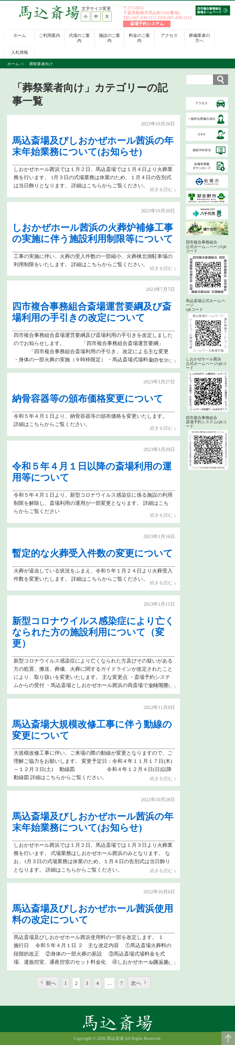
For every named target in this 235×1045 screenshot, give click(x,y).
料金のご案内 (139, 38)
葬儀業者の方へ (199, 38)
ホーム (19, 35)
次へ (136, 983)
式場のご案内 (79, 38)
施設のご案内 (109, 38)
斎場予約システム (147, 23)
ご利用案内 (49, 35)
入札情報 (19, 52)
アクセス (169, 35)
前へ (51, 983)
